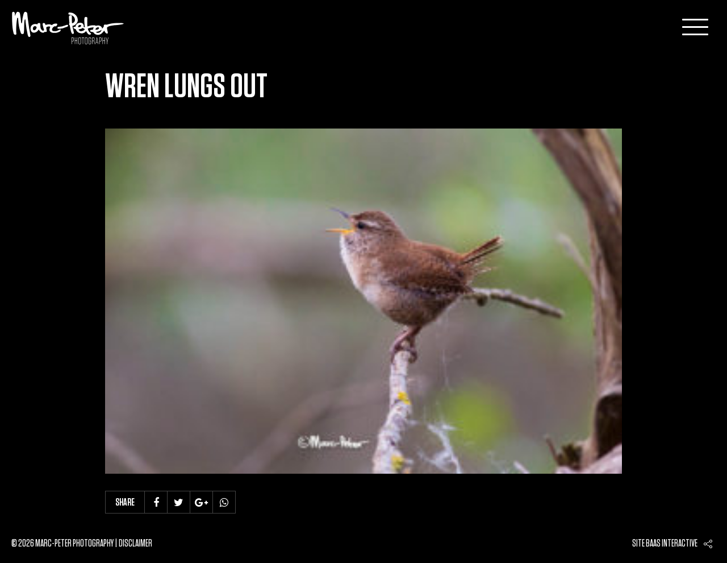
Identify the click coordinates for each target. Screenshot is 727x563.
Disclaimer (135, 544)
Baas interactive (671, 544)
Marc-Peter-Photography (68, 27)
